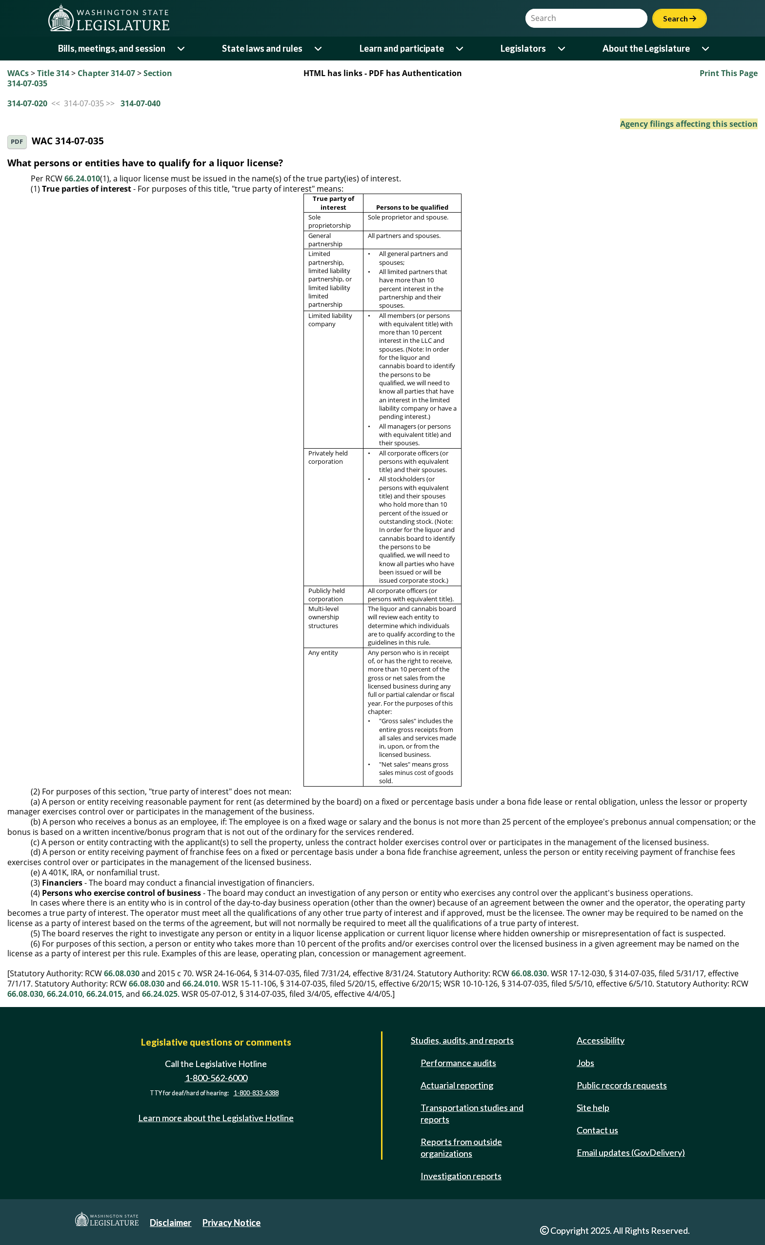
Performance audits (458, 1062)
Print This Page (729, 73)
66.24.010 (82, 178)
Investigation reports (461, 1175)
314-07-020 (27, 103)
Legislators (523, 48)
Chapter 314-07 (106, 73)
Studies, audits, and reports (462, 1040)
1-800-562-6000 (216, 1077)
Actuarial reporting (457, 1085)
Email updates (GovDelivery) (631, 1152)
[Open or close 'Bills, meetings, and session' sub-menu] (182, 48)
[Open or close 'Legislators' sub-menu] (562, 48)
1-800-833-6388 (256, 1093)
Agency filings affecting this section (689, 124)
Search (679, 18)
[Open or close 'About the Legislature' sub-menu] (706, 48)
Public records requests (622, 1085)
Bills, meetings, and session (111, 48)
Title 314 (53, 73)
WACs (18, 73)
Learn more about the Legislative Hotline (216, 1117)
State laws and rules (262, 48)
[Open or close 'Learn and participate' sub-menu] (460, 48)
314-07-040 (141, 103)
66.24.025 (160, 993)
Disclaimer (170, 1222)
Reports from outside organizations (461, 1147)
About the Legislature (646, 48)
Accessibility (600, 1040)
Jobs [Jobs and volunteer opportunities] (585, 1062)
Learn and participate (402, 48)
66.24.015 (104, 993)
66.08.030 (122, 973)
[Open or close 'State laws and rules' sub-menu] (319, 48)
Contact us (597, 1130)
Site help (593, 1107)
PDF (17, 142)
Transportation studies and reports (472, 1113)
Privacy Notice (231, 1222)
